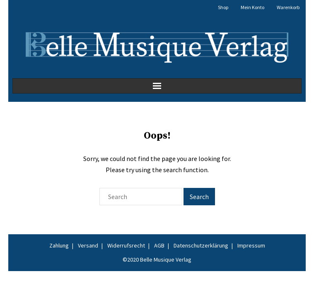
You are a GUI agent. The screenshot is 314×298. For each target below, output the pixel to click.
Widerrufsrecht (126, 245)
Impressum (251, 245)
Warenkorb (288, 7)
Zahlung (59, 245)
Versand (88, 245)
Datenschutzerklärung (201, 245)
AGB (159, 245)
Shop (223, 7)
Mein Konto (252, 7)
